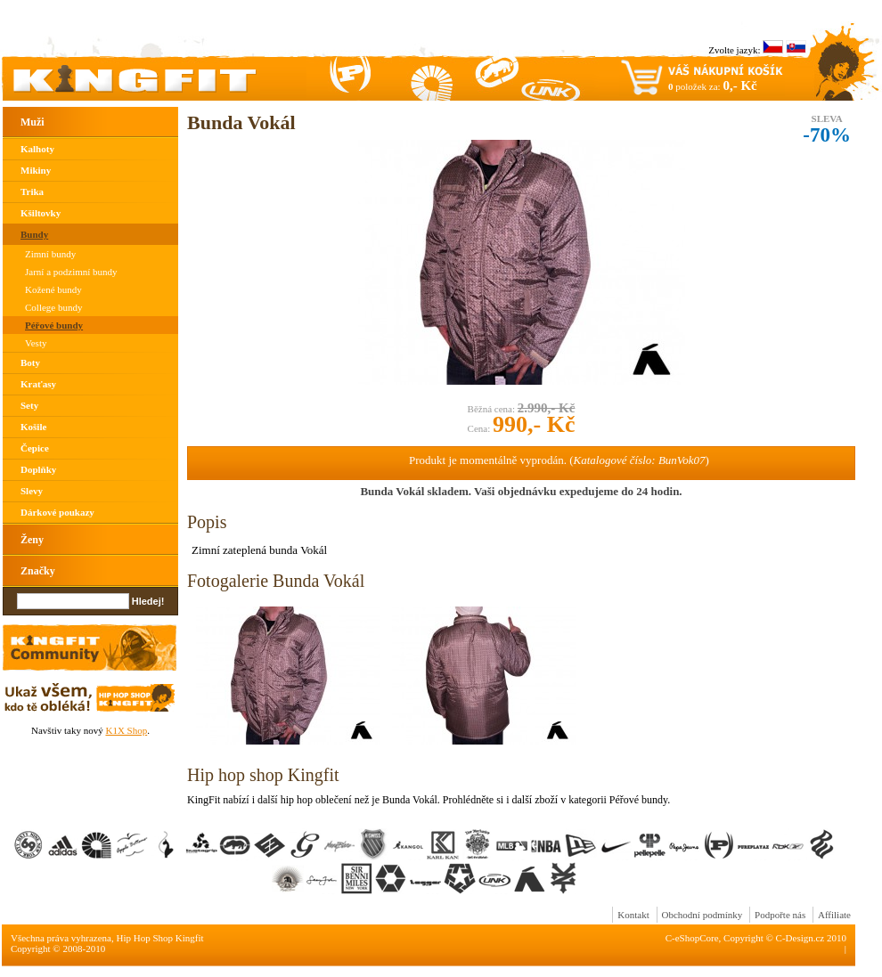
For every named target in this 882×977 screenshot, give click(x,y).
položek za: (712, 85)
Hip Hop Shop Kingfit (160, 937)
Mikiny (35, 170)
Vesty (35, 343)
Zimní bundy (50, 253)
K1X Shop (126, 730)
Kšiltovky (40, 213)
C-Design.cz (800, 937)
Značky (37, 571)
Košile (33, 426)
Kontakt (633, 914)
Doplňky (38, 469)
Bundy (34, 234)
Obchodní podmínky (702, 914)
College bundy (53, 307)
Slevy (31, 490)
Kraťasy (38, 384)
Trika (32, 191)
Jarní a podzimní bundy (71, 271)
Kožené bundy (53, 289)
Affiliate (834, 914)
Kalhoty (37, 148)
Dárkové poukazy (57, 512)
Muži (32, 122)
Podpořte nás (780, 914)
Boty (30, 362)
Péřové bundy (54, 325)
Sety (29, 405)
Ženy (32, 539)
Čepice (34, 448)
